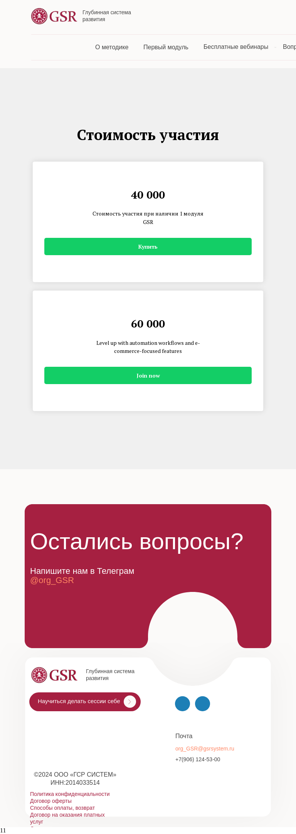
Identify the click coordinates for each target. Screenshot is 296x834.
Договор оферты (51, 801)
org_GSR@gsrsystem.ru (204, 748)
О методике (111, 47)
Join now (148, 375)
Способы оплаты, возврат (62, 808)
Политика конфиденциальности (70, 794)
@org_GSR (52, 580)
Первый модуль (165, 47)
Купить (148, 246)
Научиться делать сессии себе (79, 701)
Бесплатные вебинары (236, 46)
